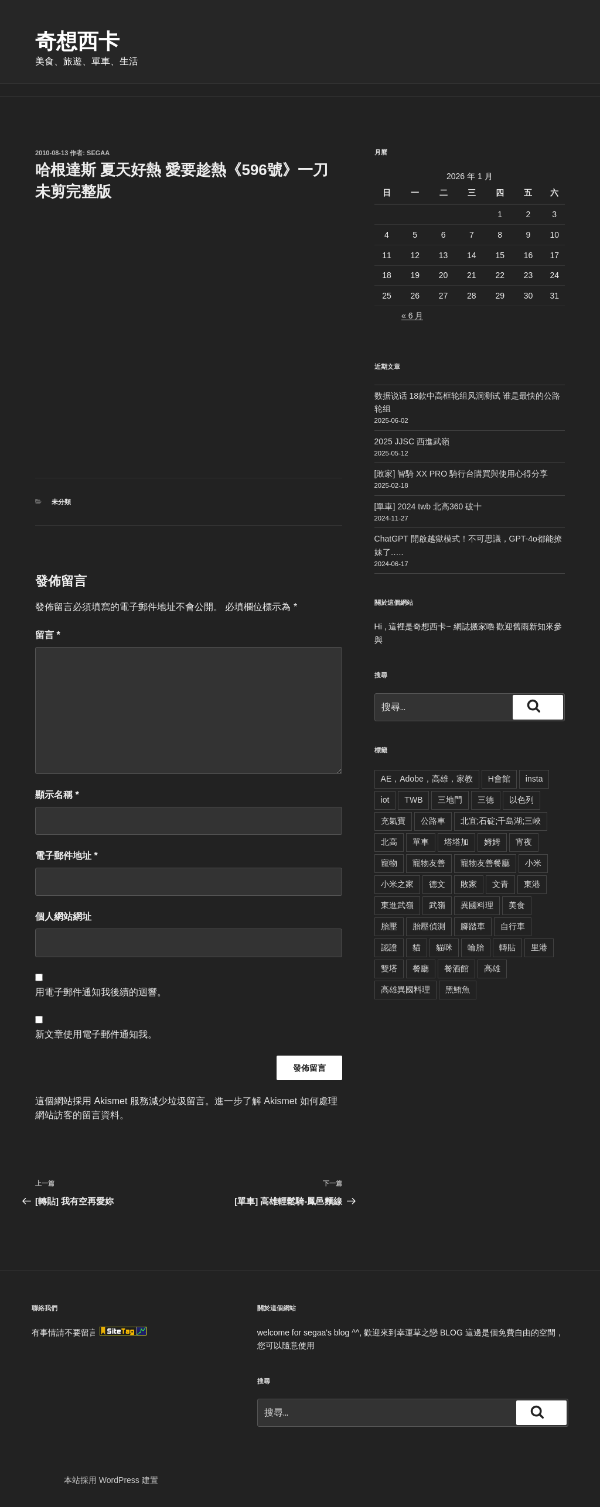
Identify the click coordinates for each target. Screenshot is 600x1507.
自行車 (512, 926)
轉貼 (507, 947)
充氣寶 (393, 821)
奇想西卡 (77, 41)
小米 (533, 863)
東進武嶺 (397, 905)
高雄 (492, 968)
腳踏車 (473, 926)
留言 (47, 635)
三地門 (450, 799)
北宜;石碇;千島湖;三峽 (501, 821)
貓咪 (444, 947)
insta (534, 778)
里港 (539, 947)
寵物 (389, 863)
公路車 (433, 821)
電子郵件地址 (66, 856)
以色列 (521, 799)
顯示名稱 (57, 795)
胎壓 (389, 926)
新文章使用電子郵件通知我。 (96, 1034)
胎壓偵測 (428, 926)
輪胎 (476, 947)
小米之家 (397, 884)
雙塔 (389, 968)
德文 (437, 884)
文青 (500, 884)
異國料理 (477, 905)
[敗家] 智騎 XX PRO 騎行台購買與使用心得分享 (461, 473)
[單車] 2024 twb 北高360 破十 (428, 506)
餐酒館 (456, 968)
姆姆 (492, 842)
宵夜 (524, 842)
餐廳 (420, 968)
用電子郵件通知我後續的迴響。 (100, 992)
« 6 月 (412, 315)
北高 (389, 842)
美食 (517, 905)
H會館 (499, 778)
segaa (98, 152)
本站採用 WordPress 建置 (111, 1480)
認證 (389, 947)
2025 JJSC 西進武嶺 (411, 441)
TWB (413, 799)
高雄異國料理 (405, 989)
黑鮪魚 (457, 989)
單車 (420, 842)
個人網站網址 (63, 917)
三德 (486, 799)
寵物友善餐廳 (485, 863)
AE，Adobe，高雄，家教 (427, 778)
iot (385, 799)
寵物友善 (428, 863)
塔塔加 (456, 842)
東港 (532, 884)
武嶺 (437, 905)
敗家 (469, 884)
